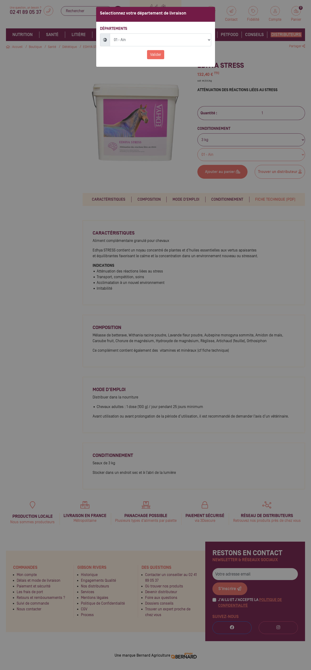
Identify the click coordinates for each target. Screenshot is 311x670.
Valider (155, 54)
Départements (113, 28)
